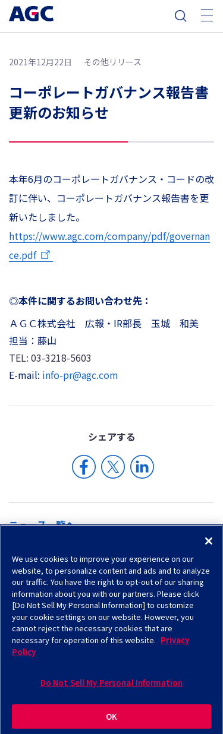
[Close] (209, 544)
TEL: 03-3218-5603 (50, 357)
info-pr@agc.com (80, 375)
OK (111, 719)
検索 (181, 16)
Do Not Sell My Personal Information (111, 686)
